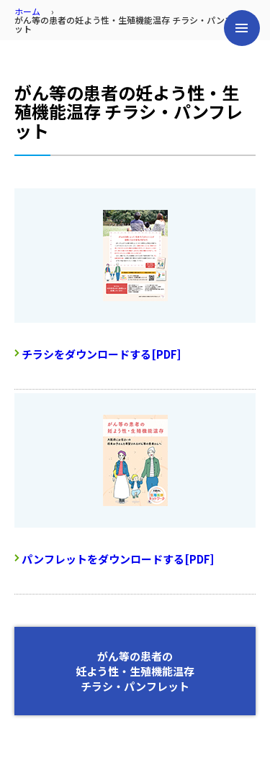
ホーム (27, 11)
